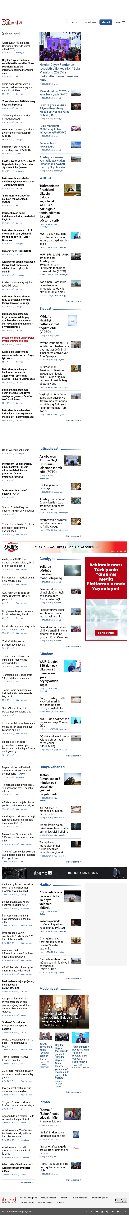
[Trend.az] (12, 22)
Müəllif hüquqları (100, 1197)
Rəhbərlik (65, 1197)
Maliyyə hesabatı (48, 1197)
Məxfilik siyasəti (45, 1202)
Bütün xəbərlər (72, 301)
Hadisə (45, 884)
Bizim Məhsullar (80, 1197)
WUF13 (45, 178)
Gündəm (46, 654)
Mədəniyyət (48, 989)
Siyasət (45, 308)
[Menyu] (120, 22)
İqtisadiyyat (48, 448)
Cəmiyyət (47, 559)
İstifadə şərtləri (27, 1202)
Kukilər (60, 1202)
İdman (44, 1102)
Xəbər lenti (11, 34)
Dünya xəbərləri (52, 767)
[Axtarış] (66, 22)
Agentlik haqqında (28, 1197)
